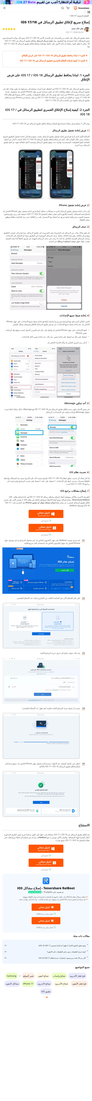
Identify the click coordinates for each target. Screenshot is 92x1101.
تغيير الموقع (28, 975)
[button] (47, 997)
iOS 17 (69, 32)
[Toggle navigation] (5, 8)
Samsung (11, 975)
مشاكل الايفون (12, 983)
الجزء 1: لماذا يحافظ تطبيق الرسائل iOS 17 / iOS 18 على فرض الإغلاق (53, 55)
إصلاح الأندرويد (61, 983)
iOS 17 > (72, 16)
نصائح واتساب (59, 975)
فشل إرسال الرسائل (44, 41)
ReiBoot (43, 837)
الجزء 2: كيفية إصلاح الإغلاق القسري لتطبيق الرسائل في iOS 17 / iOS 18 (52, 60)
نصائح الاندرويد (44, 983)
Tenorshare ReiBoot (81, 499)
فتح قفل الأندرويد (77, 975)
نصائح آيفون (43, 975)
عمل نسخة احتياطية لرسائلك (68, 241)
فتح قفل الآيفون (79, 983)
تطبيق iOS (46, 991)
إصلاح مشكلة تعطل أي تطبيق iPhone (40, 502)
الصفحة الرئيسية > (82, 16)
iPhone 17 (28, 983)
